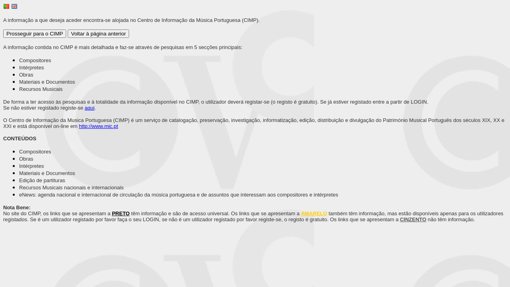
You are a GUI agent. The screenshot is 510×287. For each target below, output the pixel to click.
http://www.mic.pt (98, 126)
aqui (90, 108)
